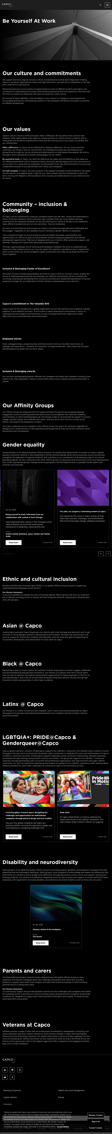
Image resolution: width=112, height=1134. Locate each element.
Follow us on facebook (12, 1077)
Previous (100, 553)
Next (108, 553)
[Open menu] (107, 5)
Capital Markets (10, 1097)
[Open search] (100, 4)
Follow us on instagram (12, 1069)
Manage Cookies (96, 1115)
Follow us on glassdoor (19, 1069)
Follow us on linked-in (5, 1069)
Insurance (7, 1104)
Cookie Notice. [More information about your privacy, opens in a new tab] (63, 1127)
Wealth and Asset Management (71, 1090)
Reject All (96, 1122)
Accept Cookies (95, 1128)
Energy (61, 1097)
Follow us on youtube (5, 1077)
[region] (56, 1121)
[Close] (109, 1121)
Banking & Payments (12, 1090)
